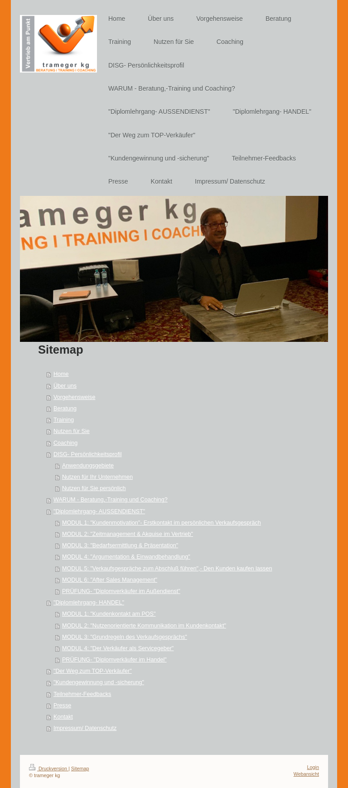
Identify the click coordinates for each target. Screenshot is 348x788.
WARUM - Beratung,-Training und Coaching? (110, 499)
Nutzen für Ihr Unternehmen (97, 477)
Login (313, 767)
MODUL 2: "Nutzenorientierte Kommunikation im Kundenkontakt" (144, 626)
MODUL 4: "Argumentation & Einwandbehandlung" (126, 557)
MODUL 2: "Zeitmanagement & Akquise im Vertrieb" (127, 534)
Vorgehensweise (74, 397)
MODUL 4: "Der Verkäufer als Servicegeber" (118, 648)
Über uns (65, 386)
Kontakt (63, 717)
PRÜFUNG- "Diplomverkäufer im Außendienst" (121, 591)
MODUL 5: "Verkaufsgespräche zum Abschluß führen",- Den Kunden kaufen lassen (167, 568)
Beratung (65, 408)
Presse (62, 705)
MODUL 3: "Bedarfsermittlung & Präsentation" (120, 545)
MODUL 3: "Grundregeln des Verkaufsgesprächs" (124, 637)
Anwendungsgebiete (88, 465)
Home (61, 374)
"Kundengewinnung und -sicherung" (98, 682)
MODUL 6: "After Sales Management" (109, 580)
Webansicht (306, 774)
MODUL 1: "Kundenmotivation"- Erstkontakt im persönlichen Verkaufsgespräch (161, 523)
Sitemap (80, 768)
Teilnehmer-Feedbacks (82, 694)
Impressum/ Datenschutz (84, 728)
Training (63, 420)
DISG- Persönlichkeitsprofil (87, 454)
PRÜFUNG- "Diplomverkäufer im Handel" (114, 660)
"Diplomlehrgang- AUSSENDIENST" (99, 511)
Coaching (65, 443)
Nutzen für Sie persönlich (94, 488)
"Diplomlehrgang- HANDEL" (88, 602)
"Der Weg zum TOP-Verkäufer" (92, 671)
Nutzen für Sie (71, 431)
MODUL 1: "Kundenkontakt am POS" (109, 614)
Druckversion (48, 768)
